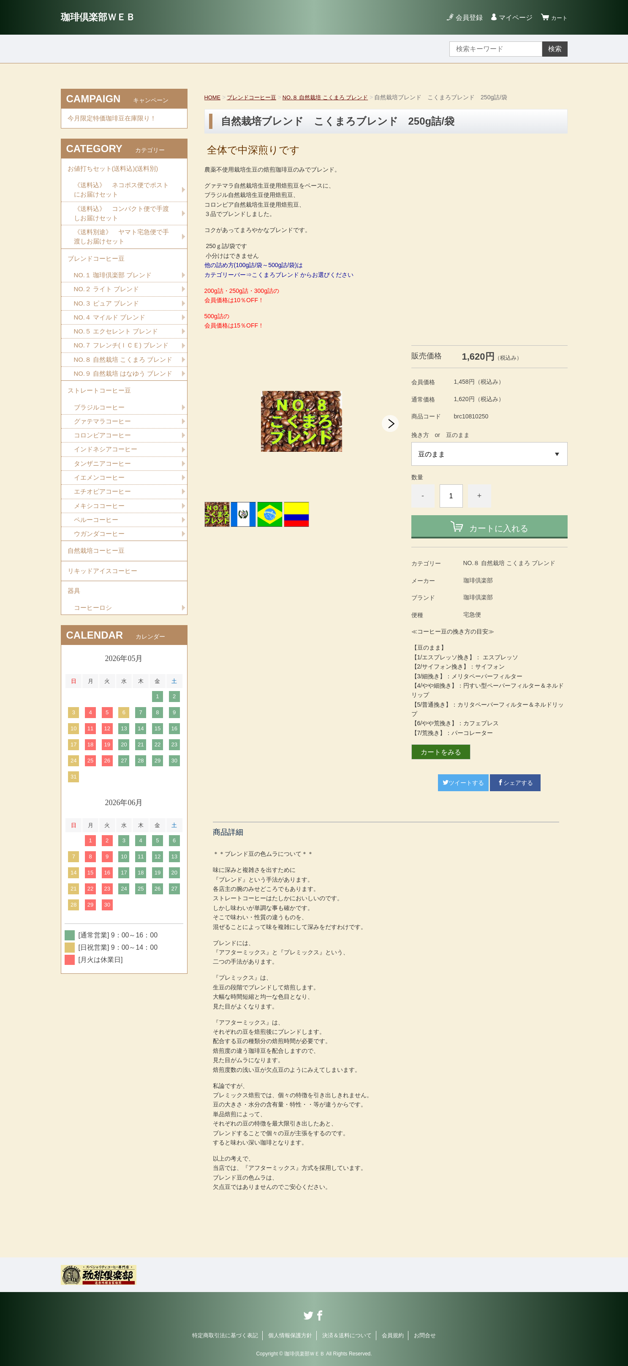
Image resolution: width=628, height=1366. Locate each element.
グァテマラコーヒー (104, 475)
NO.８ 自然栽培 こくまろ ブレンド (334, 97)
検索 (555, 48)
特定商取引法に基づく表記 (225, 1335)
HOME (213, 97)
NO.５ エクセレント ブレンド (119, 348)
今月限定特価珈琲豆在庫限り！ (115, 119)
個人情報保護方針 (290, 1335)
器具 (74, 659)
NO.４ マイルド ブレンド (112, 333)
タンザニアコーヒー (104, 520)
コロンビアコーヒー (104, 490)
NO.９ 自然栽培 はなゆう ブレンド (123, 418)
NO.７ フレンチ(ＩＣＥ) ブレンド (121, 368)
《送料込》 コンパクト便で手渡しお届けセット (121, 221)
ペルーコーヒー (97, 579)
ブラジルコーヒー (101, 460)
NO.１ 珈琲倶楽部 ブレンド (115, 289)
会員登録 (465, 17)
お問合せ (425, 1335)
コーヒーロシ (94, 678)
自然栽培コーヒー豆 (98, 613)
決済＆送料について (347, 1335)
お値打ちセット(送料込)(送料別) (116, 173)
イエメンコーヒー (101, 534)
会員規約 (393, 1335)
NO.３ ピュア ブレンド (109, 318)
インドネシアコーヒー (107, 505)
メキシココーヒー (101, 564)
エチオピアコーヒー (104, 549)
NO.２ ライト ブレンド (109, 304)
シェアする (515, 782)
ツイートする (463, 782)
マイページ (512, 17)
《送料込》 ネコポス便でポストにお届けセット (121, 196)
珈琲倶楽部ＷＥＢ (108, 17)
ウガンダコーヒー (101, 594)
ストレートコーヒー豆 (101, 442)
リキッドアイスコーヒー (105, 636)
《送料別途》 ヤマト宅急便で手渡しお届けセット (121, 246)
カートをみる (441, 752)
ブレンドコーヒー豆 (254, 97)
